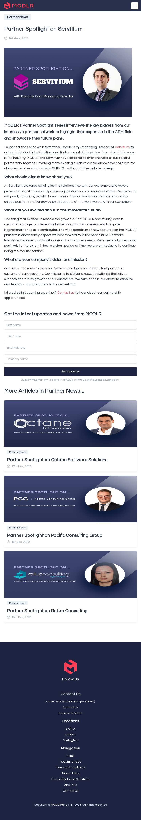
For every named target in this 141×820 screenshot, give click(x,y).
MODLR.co (58, 804)
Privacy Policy (71, 773)
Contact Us (70, 707)
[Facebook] (68, 686)
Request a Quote (70, 713)
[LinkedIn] (72, 686)
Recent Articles (70, 761)
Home (71, 755)
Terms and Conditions (70, 767)
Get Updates (70, 371)
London (70, 734)
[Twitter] (69, 686)
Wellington (70, 740)
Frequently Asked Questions (70, 779)
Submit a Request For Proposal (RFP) (70, 701)
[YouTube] (71, 686)
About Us (70, 785)
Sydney (71, 728)
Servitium (122, 147)
